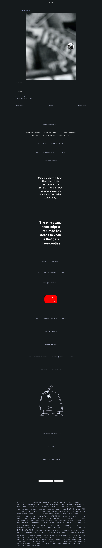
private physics (76, 528)
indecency (47, 519)
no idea (80, 526)
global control (51, 516)
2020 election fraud (51, 261)
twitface (36, 541)
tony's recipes (51, 331)
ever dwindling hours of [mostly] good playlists (51, 357)
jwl (29, 521)
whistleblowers (33, 546)
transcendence (28, 96)
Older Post (82, 105)
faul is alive (42, 514)
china (55, 507)
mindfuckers (24, 526)
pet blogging (50, 528)
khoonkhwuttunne (40, 521)
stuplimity (43, 535)
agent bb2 (59, 502)
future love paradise (67, 514)
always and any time (51, 459)
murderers (49, 525)
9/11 (30, 502)
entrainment (77, 512)
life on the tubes (59, 521)
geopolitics (32, 516)
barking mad (35, 504)
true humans (78, 539)
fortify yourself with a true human (51, 318)
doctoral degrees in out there (50, 509)
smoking (81, 533)
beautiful (55, 504)
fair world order (26, 514)
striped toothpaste (27, 535)
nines (70, 525)
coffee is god (67, 506)
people (37, 528)
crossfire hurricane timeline (51, 272)
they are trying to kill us (56, 537)
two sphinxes (47, 541)
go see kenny (51, 161)
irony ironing (67, 519)
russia (21, 533)
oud (30, 528)
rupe (83, 530)
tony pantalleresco (46, 539)
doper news (33, 512)
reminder (76, 530)
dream (43, 512)
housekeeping (51, 344)
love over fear (53, 523)
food (52, 514)
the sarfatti (33, 537)
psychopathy (41, 530)
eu (84, 512)
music (61, 526)
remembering (65, 530)
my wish (51, 446)
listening (37, 523)
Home (51, 105)
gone (66, 516)
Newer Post (20, 105)
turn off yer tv (24, 541)
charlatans (34, 506)
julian (23, 521)
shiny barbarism (50, 533)
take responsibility (62, 535)
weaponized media (34, 544)
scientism (32, 533)
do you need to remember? (51, 433)
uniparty (56, 541)
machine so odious (74, 523)
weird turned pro (53, 544)
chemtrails (45, 506)
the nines (51, 2)
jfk (76, 519)
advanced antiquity (43, 502)
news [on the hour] (51, 283)
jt (18, 521)
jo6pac (82, 519)
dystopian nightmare (59, 512)
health (29, 519)
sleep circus (70, 533)
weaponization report (51, 124)
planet (62, 528)
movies (36, 526)
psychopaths (26, 530)
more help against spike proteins (51, 152)
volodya (64, 542)
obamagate (22, 528)
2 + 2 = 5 (22, 502)
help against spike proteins (51, 144)
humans (37, 519)
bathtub (46, 504)
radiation (54, 530)
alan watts (69, 502)
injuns (57, 519)
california (67, 504)
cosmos (29, 509)
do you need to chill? (51, 370)
